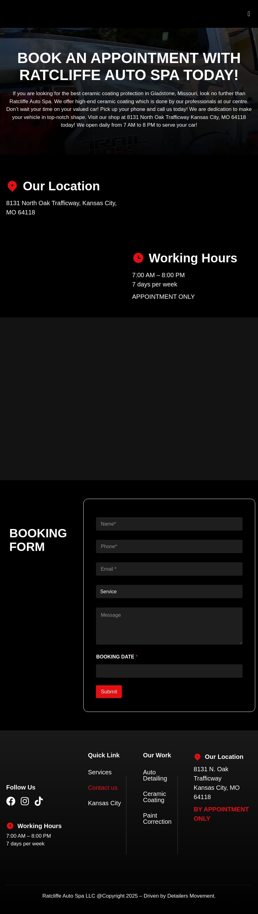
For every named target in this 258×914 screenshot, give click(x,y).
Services (100, 772)
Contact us (103, 787)
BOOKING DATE (117, 656)
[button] (249, 14)
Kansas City (104, 803)
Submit (109, 692)
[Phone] (169, 546)
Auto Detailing (155, 775)
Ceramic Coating (154, 796)
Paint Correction (157, 818)
